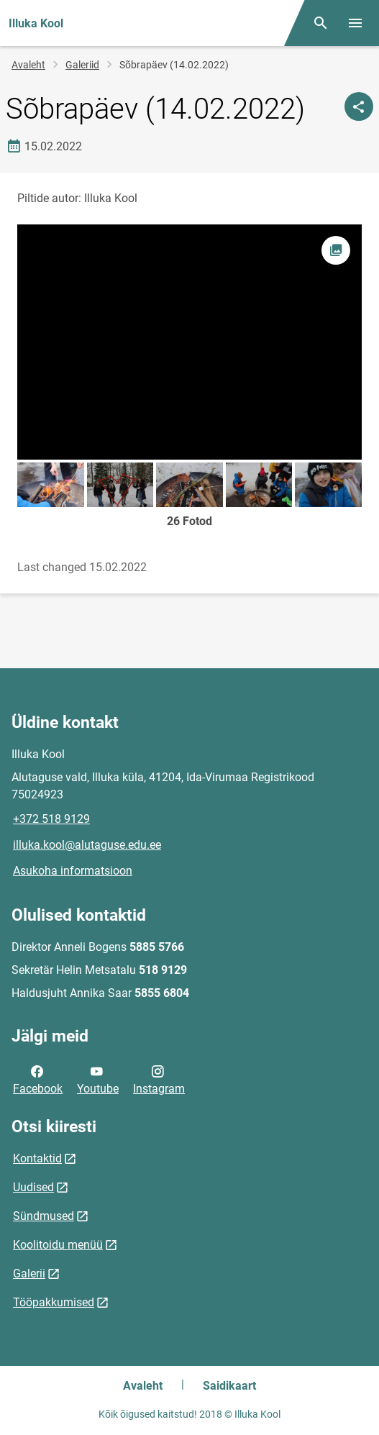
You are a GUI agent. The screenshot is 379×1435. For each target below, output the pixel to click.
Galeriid (82, 64)
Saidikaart (229, 1386)
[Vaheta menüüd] (355, 23)
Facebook (38, 1079)
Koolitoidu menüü (58, 1245)
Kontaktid (37, 1158)
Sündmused (43, 1216)
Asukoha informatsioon (72, 871)
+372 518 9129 (51, 819)
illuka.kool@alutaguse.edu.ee (87, 845)
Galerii (29, 1273)
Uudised (33, 1187)
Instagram (159, 1079)
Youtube (98, 1079)
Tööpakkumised (53, 1302)
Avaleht (28, 64)
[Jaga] (358, 106)
